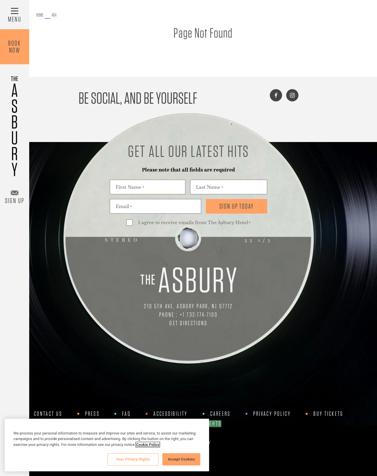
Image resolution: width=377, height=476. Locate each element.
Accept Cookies (181, 459)
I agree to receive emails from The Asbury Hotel (194, 222)
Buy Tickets (328, 413)
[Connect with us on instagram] (292, 95)
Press (92, 413)
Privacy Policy (272, 413)
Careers (220, 413)
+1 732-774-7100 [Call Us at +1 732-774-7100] (199, 314)
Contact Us (48, 413)
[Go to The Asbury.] (40, 15)
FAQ (126, 413)
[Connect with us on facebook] (276, 95)
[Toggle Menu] (14, 14)
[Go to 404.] (54, 15)
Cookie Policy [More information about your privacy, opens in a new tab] (147, 444)
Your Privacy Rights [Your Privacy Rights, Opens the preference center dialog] (133, 459)
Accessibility (170, 413)
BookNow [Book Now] (14, 46)
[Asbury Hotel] (14, 123)
